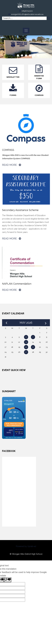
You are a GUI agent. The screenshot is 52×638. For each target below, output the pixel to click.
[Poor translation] (7, 579)
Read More (11, 164)
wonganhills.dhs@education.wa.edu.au (27, 14)
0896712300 (27, 11)
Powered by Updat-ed (26, 546)
